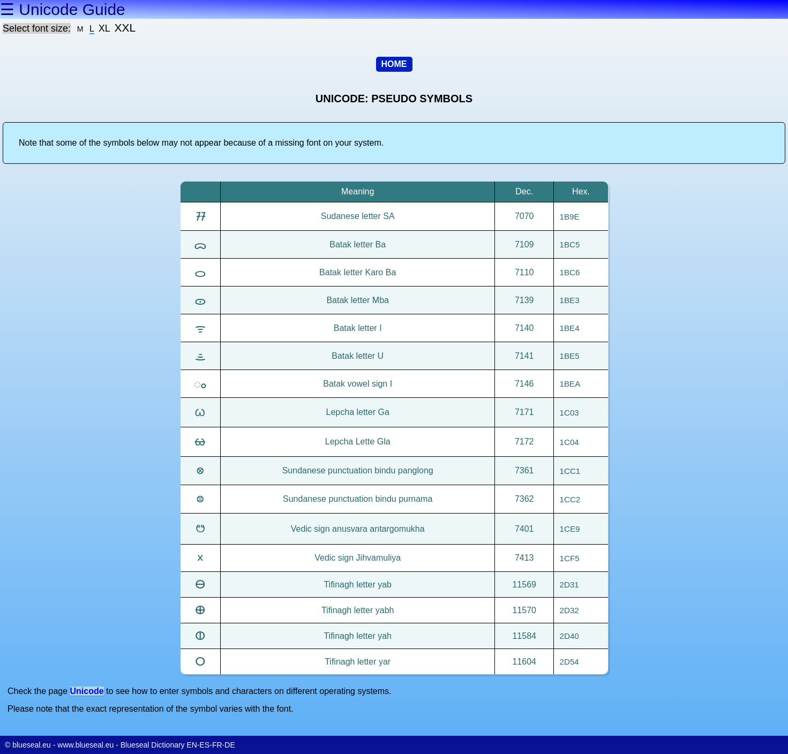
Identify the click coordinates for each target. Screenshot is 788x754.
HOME (394, 64)
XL (104, 28)
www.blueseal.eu (85, 745)
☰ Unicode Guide (62, 9)
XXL (125, 27)
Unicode (87, 691)
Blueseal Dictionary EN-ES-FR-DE (178, 745)
